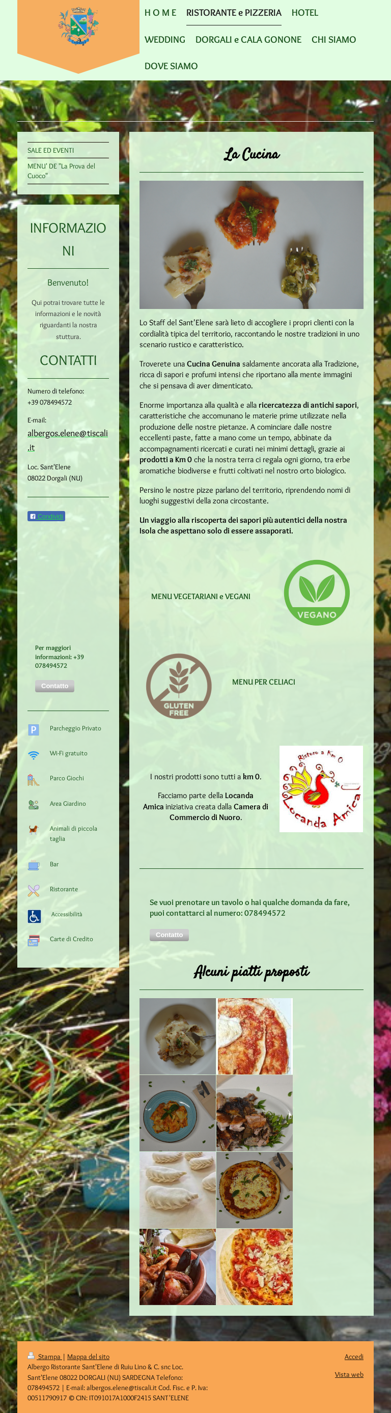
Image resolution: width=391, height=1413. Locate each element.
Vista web (349, 1374)
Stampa (44, 1356)
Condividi (46, 516)
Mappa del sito (88, 1356)
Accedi (354, 1356)
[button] (169, 935)
